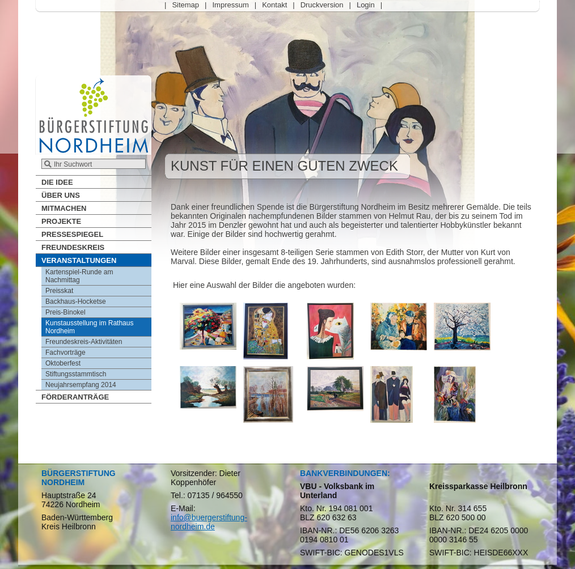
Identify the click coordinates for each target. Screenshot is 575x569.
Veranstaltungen (78, 260)
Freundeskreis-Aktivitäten (83, 342)
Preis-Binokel (65, 312)
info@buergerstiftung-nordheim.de (209, 522)
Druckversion (322, 5)
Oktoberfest (63, 363)
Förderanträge (75, 397)
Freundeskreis (72, 247)
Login (366, 5)
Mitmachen (63, 208)
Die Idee (57, 182)
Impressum (230, 5)
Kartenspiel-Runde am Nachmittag (79, 276)
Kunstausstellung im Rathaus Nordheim (89, 327)
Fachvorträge (65, 352)
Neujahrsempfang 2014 (80, 385)
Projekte (61, 221)
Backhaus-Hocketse (75, 301)
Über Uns (60, 195)
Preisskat (59, 291)
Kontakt (274, 5)
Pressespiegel (72, 234)
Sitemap (185, 5)
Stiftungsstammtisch (75, 374)
